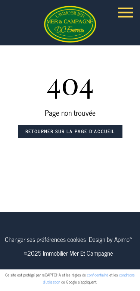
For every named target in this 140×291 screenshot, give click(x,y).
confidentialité (97, 274)
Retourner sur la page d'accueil (70, 131)
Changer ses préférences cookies (45, 239)
